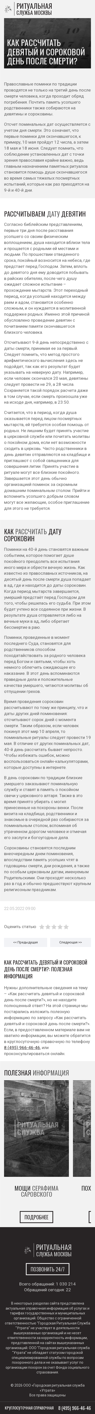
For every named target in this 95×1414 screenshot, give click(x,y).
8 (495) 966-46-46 (22, 1047)
